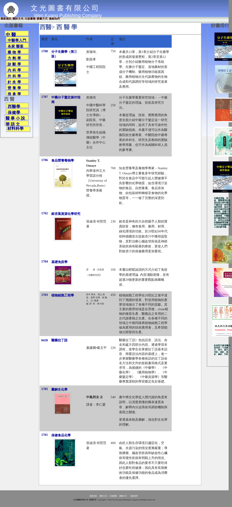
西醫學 (14, 106)
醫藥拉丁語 (59, 340)
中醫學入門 (17, 40)
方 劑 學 (14, 58)
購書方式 (42, 18)
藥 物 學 (14, 52)
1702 (44, 213)
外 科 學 (14, 76)
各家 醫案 (16, 46)
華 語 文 (13, 124)
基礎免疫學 (59, 262)
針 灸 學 (14, 82)
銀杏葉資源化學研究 (65, 214)
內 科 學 (14, 70)
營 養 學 (14, 88)
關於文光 (18, 18)
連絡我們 (54, 18)
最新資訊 (6, 18)
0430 (44, 340)
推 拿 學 (14, 94)
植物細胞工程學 (62, 295)
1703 (44, 295)
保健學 (14, 112)
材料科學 (15, 128)
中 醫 (11, 34)
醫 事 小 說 (15, 118)
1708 (44, 51)
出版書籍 (30, 18)
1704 (44, 261)
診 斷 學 (14, 64)
